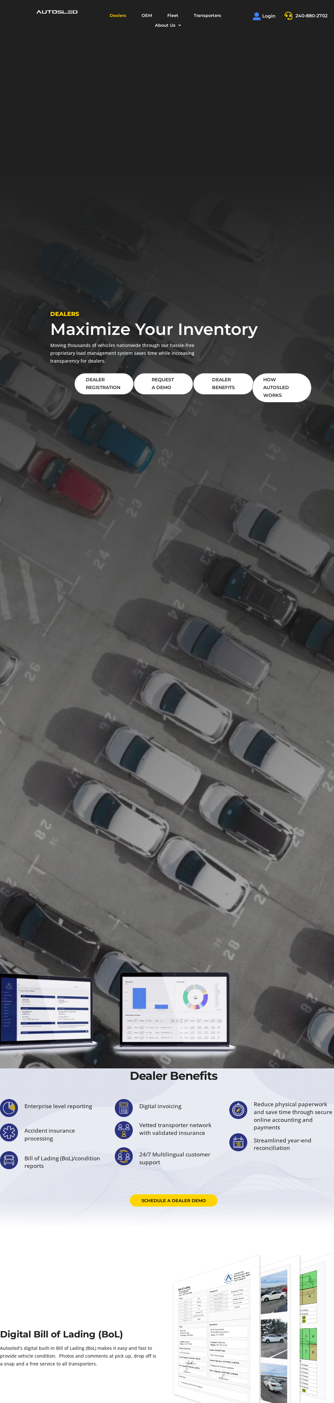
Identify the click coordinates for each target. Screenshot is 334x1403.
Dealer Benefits (223, 383)
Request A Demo (163, 383)
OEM (147, 15)
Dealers (118, 15)
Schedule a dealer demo (174, 1200)
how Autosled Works (276, 387)
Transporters (207, 15)
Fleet (172, 15)
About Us (165, 25)
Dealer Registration (103, 383)
